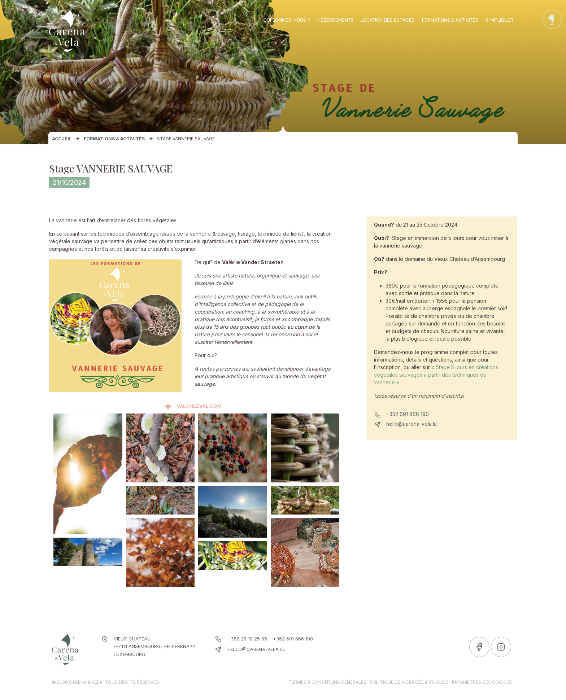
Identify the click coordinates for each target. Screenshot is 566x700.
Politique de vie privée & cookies (409, 682)
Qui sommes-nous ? (287, 20)
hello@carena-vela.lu (411, 424)
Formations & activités (450, 20)
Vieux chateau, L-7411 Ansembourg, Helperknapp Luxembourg (154, 646)
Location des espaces (388, 20)
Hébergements (335, 20)
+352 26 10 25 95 (247, 639)
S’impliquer (499, 20)
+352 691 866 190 (407, 414)
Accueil (61, 138)
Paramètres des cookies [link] (482, 682)
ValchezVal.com (199, 406)
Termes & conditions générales (327, 682)
